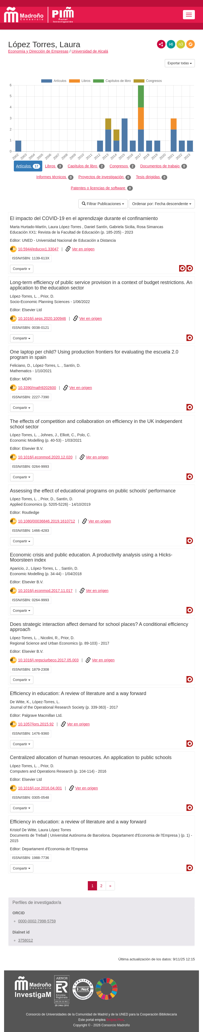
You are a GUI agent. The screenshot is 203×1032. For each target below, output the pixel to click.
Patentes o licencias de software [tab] (102, 188)
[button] (101, 902)
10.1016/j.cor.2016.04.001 (40, 788)
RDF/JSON (190, 44)
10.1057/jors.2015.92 (36, 724)
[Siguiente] (110, 885)
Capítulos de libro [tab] (86, 166)
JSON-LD (171, 44)
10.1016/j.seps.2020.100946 (42, 318)
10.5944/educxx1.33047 (38, 249)
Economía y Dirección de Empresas (38, 51)
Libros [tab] (54, 166)
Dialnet (182, 268)
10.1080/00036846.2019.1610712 (46, 521)
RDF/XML (161, 44)
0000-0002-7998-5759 (37, 921)
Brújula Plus (115, 1020)
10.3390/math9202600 (37, 388)
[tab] (101, 902)
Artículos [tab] (28, 166)
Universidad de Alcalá (90, 51)
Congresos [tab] (122, 166)
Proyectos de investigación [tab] (104, 177)
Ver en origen (83, 249)
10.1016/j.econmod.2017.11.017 (45, 590)
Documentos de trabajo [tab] (163, 166)
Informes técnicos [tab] (54, 177)
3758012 (25, 940)
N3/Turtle (180, 44)
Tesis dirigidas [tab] (151, 177)
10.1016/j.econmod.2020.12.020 (45, 457)
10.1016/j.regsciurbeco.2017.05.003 (48, 660)
